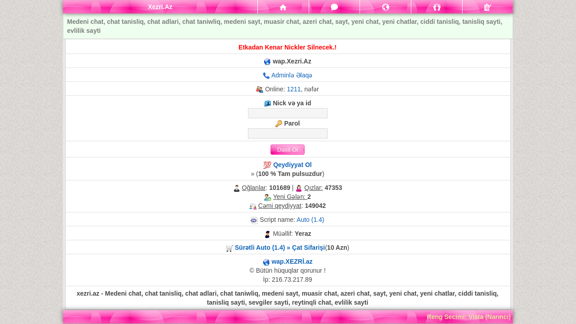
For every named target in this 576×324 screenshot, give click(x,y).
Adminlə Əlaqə (291, 75)
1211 (294, 89)
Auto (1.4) (310, 219)
